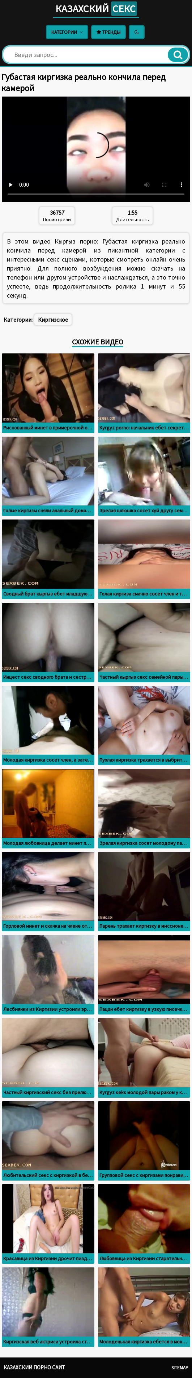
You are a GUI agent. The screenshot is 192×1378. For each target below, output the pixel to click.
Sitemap (179, 1368)
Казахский (96, 8)
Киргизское (53, 319)
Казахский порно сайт (34, 1367)
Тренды (108, 32)
